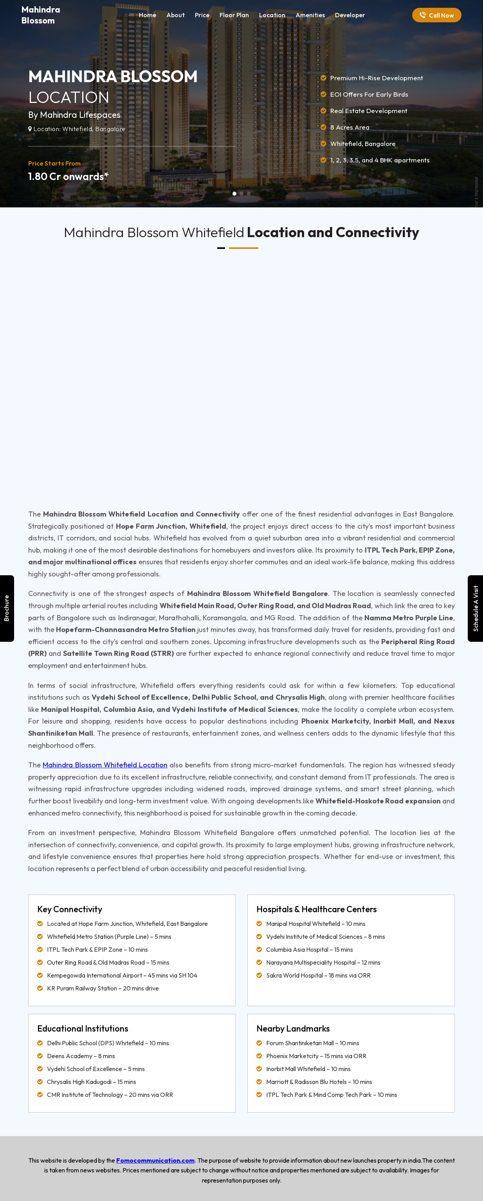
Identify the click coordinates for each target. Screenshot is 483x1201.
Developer (350, 15)
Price (202, 15)
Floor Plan (234, 15)
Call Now (437, 15)
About (175, 15)
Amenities (310, 15)
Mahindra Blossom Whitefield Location (105, 764)
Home (147, 15)
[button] (234, 194)
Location (272, 15)
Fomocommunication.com (155, 1160)
